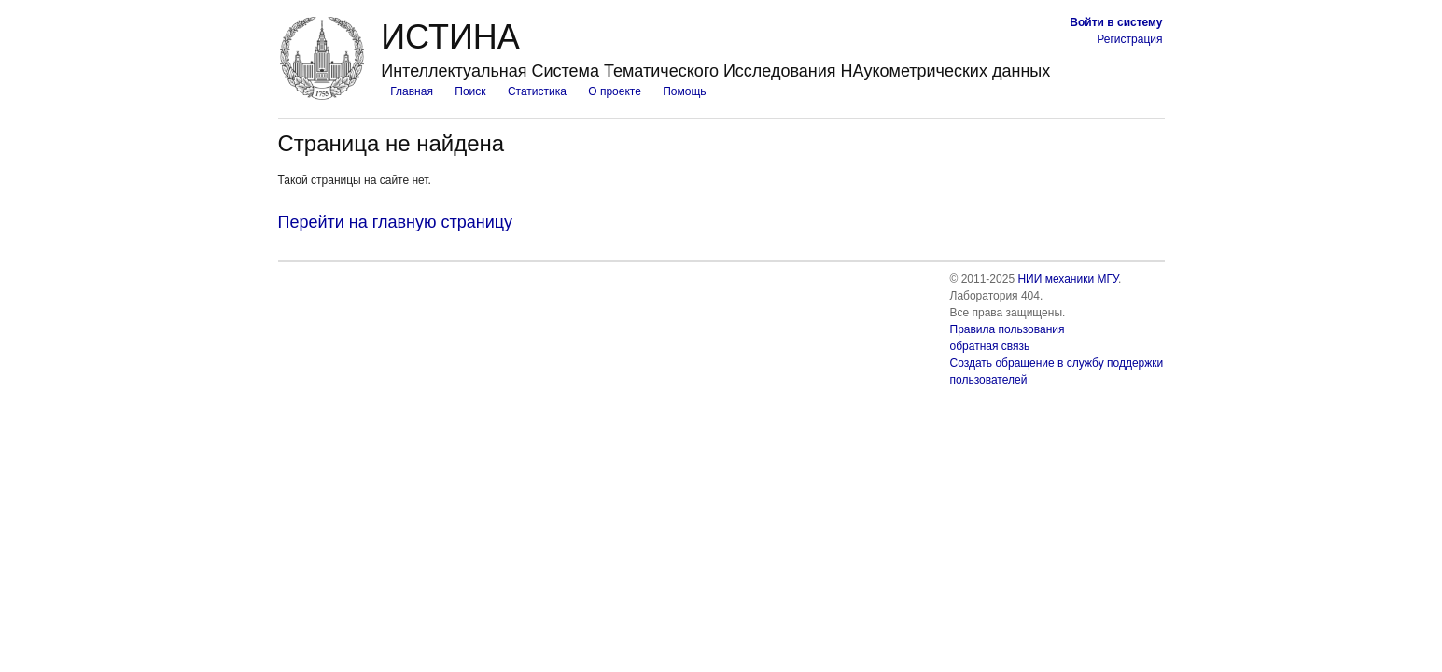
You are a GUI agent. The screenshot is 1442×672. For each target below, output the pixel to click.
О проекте (614, 91)
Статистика (537, 91)
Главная (411, 91)
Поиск (470, 91)
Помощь (684, 91)
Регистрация (1129, 39)
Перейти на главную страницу (395, 222)
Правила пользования (1007, 329)
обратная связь (990, 346)
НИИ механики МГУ (1067, 279)
